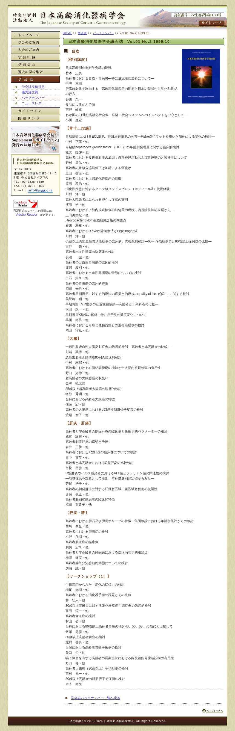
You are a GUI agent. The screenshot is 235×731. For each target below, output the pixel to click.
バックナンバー (33, 98)
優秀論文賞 (30, 92)
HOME (67, 33)
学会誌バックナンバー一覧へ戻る (95, 698)
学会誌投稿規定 (33, 87)
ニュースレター (33, 103)
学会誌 (82, 33)
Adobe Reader (26, 215)
